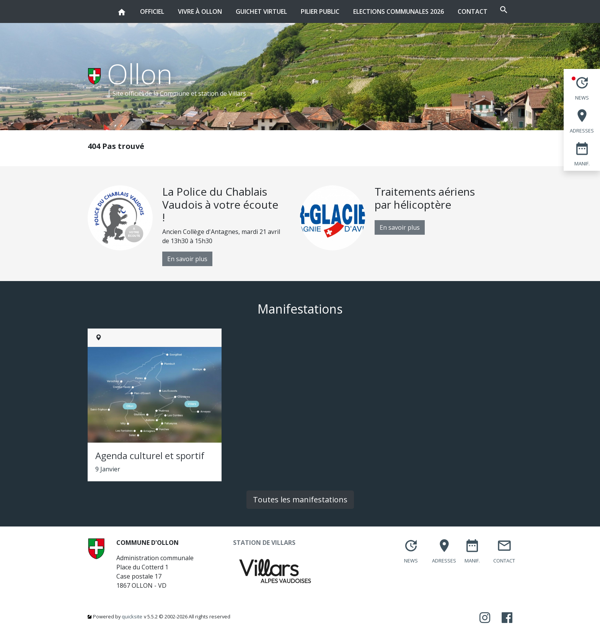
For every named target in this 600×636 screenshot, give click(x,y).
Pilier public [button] (297, 8)
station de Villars (222, 93)
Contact (450, 11)
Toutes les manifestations (300, 499)
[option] (194, 225)
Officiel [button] (129, 8)
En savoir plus (187, 259)
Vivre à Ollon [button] (177, 8)
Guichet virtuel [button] (238, 8)
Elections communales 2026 (376, 11)
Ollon (140, 73)
